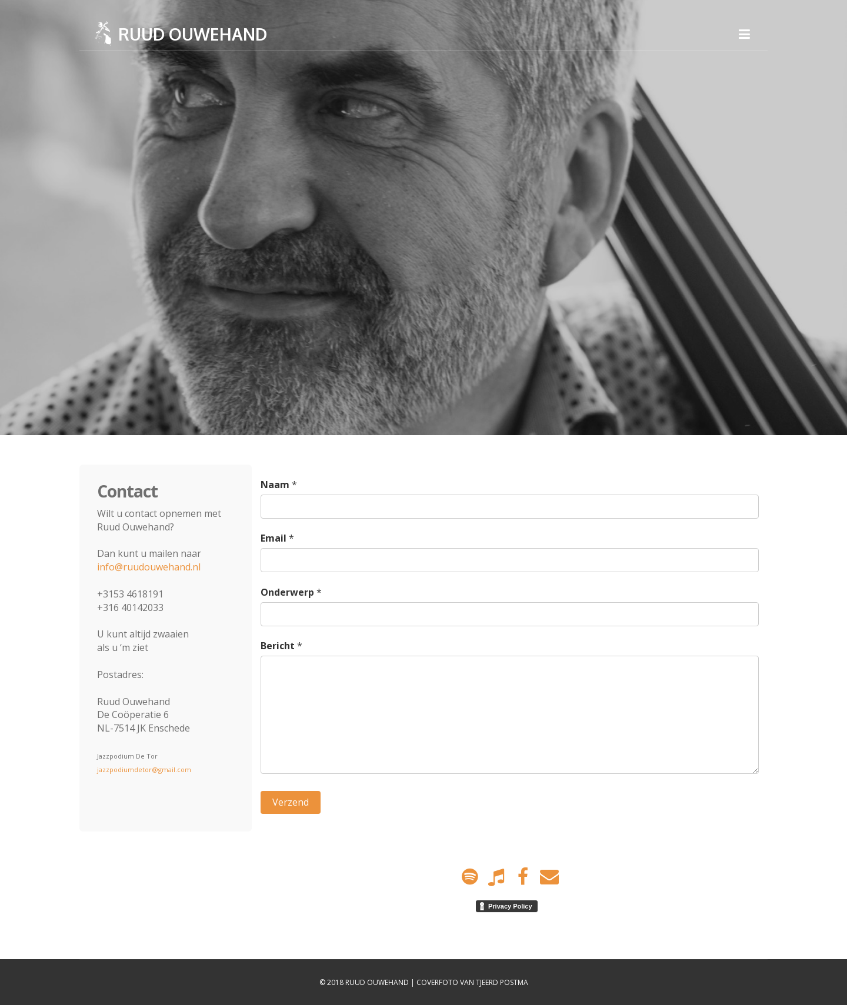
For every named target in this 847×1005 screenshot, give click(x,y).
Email (273, 538)
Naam (275, 484)
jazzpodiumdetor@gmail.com (144, 769)
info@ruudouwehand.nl (149, 566)
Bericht (278, 645)
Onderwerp (287, 592)
